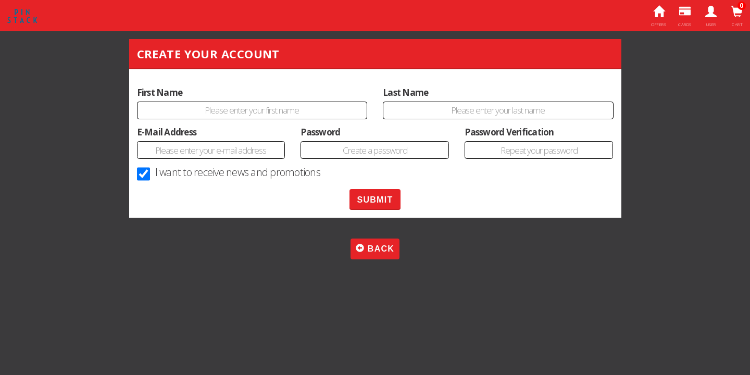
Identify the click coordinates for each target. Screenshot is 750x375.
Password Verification (509, 132)
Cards (685, 16)
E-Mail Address (167, 132)
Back (375, 248)
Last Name (405, 92)
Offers (658, 16)
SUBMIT (375, 199)
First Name (160, 92)
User (711, 16)
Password (320, 132)
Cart (737, 16)
